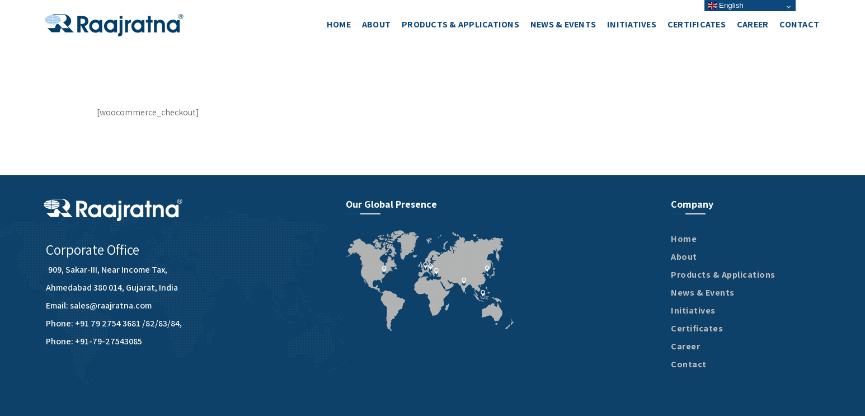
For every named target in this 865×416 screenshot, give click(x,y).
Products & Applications (723, 275)
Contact (689, 364)
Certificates (697, 328)
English (725, 5)
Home (684, 239)
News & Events (703, 292)
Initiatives (693, 310)
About (684, 257)
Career (685, 346)
